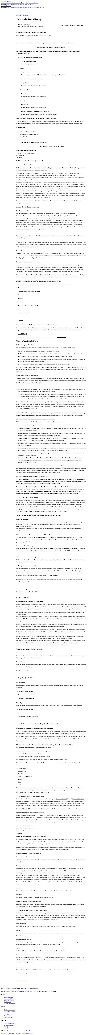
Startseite (18, 15)
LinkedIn (6, 1028)
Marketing (14, 4)
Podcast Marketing (9, 1000)
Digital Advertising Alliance (33, 801)
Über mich (31, 4)
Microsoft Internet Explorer (25, 776)
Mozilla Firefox (22, 771)
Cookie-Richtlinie (61, 337)
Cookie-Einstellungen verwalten (71, 25)
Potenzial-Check (8, 1017)
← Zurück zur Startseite (21, 980)
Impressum (3, 1033)
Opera (19, 784)
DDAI (53, 801)
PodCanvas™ (20, 4)
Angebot (26, 4)
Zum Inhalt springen (6, 1)
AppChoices (76, 808)
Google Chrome (22, 768)
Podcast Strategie (8, 997)
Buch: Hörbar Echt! (9, 1025)
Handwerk (6, 1014)
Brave (19, 782)
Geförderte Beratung (9, 1003)
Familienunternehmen (9, 1010)
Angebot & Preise (8, 1015)
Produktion (8, 4)
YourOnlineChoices (61, 799)
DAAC (45, 801)
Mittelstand (7, 1013)
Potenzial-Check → (6, 6)
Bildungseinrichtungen (10, 1011)
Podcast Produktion (9, 999)
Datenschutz (11, 1033)
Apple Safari (21, 773)
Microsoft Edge (22, 779)
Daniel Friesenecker (9, 1023)
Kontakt (6, 1026)
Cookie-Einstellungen (27, 1033)
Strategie (3, 4)
